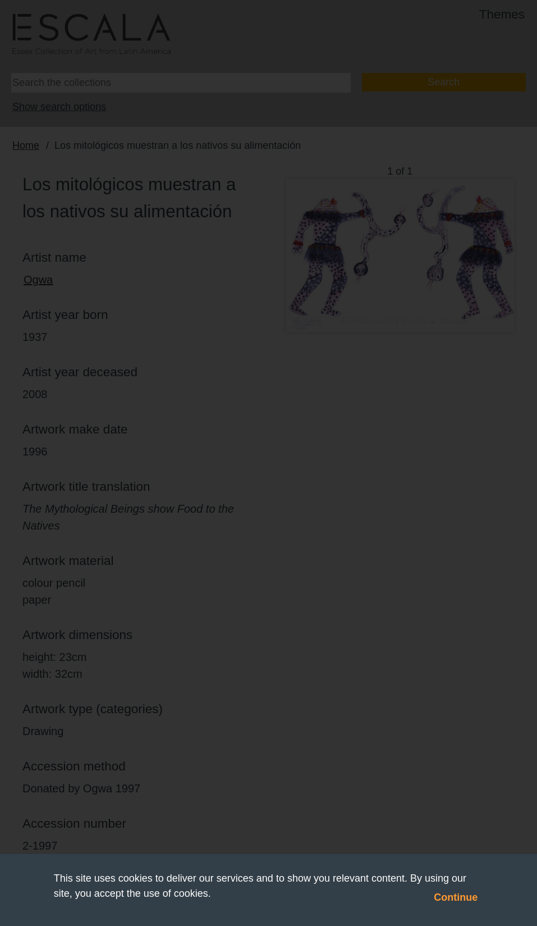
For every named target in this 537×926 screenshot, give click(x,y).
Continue (456, 897)
